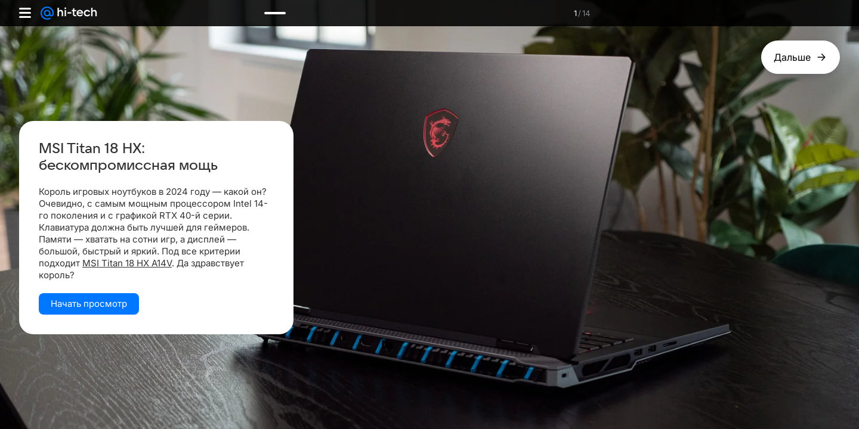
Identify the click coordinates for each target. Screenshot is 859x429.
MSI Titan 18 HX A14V (127, 263)
